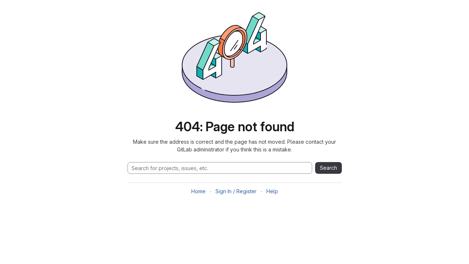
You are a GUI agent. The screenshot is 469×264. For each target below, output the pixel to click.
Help (272, 191)
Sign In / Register (235, 191)
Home (198, 191)
